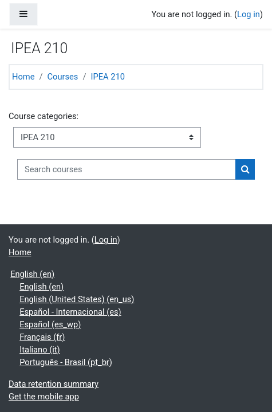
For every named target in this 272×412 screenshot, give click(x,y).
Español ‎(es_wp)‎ (50, 324)
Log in (248, 14)
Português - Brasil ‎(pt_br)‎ (65, 362)
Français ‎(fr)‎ (42, 337)
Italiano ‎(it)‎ (39, 349)
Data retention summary (53, 384)
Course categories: (43, 116)
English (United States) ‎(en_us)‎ (76, 299)
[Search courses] (126, 169)
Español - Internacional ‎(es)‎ (70, 312)
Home (23, 77)
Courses (63, 77)
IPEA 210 (107, 77)
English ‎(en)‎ (32, 274)
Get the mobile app (44, 396)
